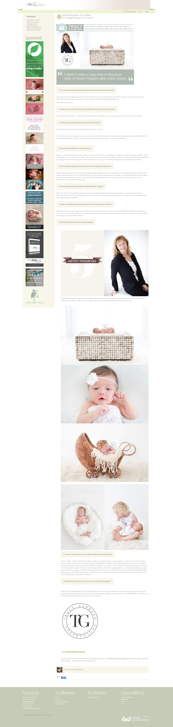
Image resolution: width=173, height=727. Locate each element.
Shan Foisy (79, 669)
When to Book (27, 706)
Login (147, 12)
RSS (122, 704)
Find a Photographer (30, 697)
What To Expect (28, 704)
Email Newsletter (126, 697)
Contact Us (59, 699)
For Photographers (129, 12)
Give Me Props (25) (33, 26)
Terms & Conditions (62, 702)
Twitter (123, 702)
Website (63, 652)
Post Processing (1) (33, 22)
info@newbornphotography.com (118, 658)
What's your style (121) (34, 28)
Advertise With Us (94, 697)
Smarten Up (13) (32, 24)
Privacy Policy (60, 704)
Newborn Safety (28, 702)
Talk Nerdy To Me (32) (33, 20)
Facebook (124, 699)
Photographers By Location (32, 708)
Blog (63, 18)
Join (140, 12)
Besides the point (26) (34, 30)
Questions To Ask (29, 699)
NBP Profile (70, 652)
